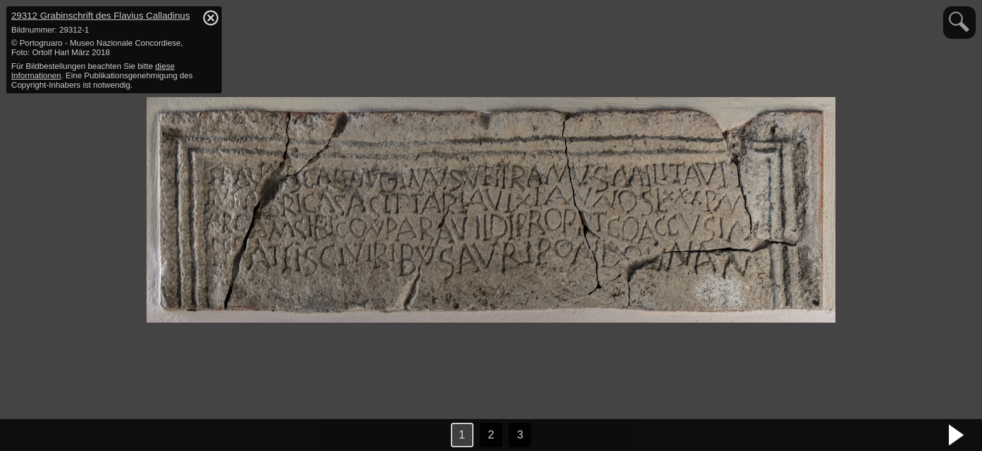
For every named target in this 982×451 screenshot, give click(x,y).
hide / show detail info (210, 17)
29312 (100, 15)
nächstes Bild (957, 435)
